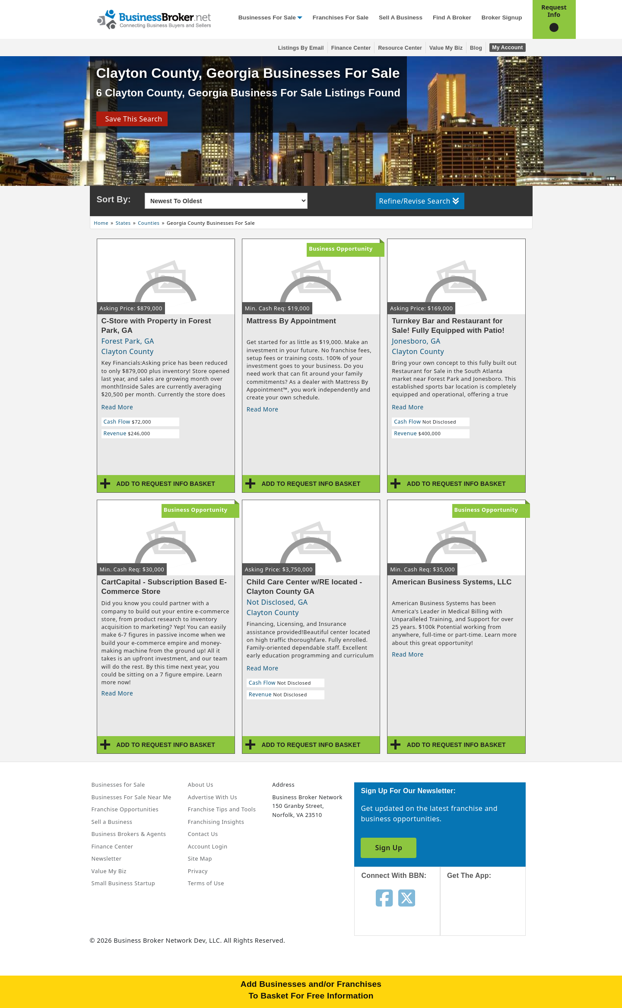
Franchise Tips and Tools (222, 809)
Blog (476, 48)
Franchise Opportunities (125, 809)
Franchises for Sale (340, 17)
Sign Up (388, 847)
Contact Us (203, 834)
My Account (507, 48)
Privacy (198, 871)
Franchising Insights (216, 822)
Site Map (200, 858)
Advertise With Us (212, 797)
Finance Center (351, 48)
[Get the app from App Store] (489, 915)
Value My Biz (446, 48)
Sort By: (114, 199)
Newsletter (107, 858)
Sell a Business (400, 17)
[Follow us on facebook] (384, 897)
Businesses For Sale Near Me (131, 797)
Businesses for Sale (267, 17)
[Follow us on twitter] (406, 897)
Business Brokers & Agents (129, 834)
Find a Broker (452, 17)
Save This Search (131, 119)
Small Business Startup (124, 883)
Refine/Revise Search (419, 201)
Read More (117, 407)
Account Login (208, 846)
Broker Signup (502, 17)
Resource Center (400, 48)
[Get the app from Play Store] (489, 974)
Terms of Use (206, 883)
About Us (200, 784)
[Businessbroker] (154, 18)
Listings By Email (301, 48)
